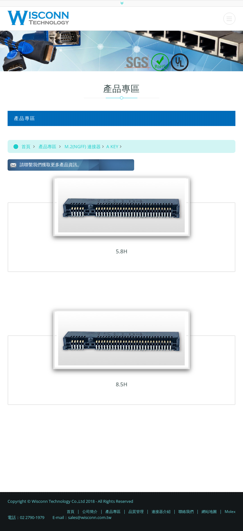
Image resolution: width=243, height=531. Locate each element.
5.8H (122, 251)
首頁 (26, 146)
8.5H (122, 384)
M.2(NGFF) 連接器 (83, 146)
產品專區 (47, 146)
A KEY (112, 146)
